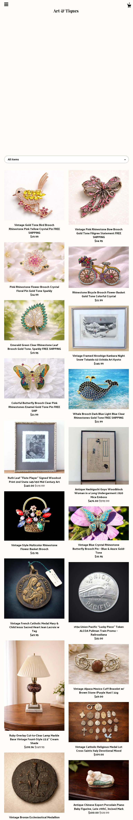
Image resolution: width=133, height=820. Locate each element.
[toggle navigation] (6, 4)
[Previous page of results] (42, 762)
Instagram (66, 795)
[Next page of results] (91, 762)
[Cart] (129, 6)
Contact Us (23, 812)
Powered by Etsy (109, 807)
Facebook (66, 801)
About (24, 801)
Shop (23, 795)
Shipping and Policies (23, 807)
